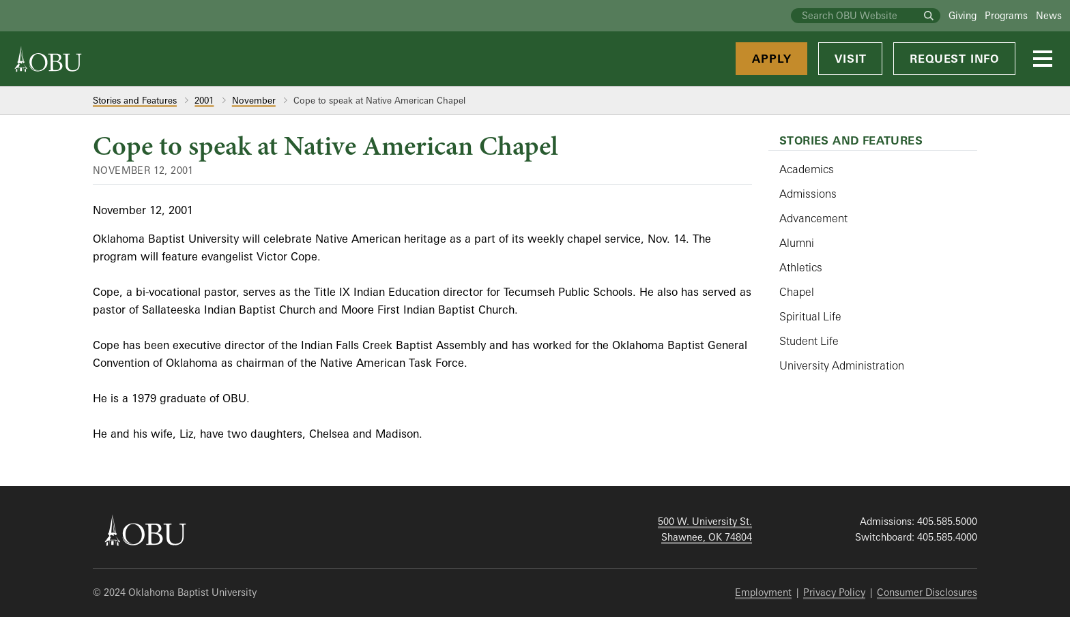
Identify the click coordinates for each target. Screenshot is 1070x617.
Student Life (809, 341)
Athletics (800, 267)
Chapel (796, 292)
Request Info (954, 58)
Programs (1006, 15)
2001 (204, 100)
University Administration (841, 365)
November (254, 100)
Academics (806, 169)
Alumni (796, 243)
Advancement (813, 218)
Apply (771, 58)
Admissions (808, 193)
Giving (963, 15)
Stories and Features (135, 100)
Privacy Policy (834, 592)
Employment (763, 592)
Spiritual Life (810, 316)
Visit (850, 58)
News (1049, 15)
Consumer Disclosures (927, 592)
